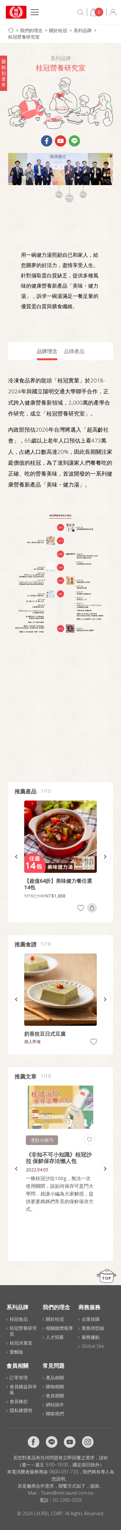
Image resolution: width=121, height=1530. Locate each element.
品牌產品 (74, 351)
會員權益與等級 (23, 1389)
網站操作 (55, 1404)
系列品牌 (83, 30)
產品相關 (55, 1377)
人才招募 (55, 1337)
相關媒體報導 (59, 1328)
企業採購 (91, 1319)
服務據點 (91, 1337)
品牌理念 (47, 351)
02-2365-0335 (67, 1500)
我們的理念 (31, 30)
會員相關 (55, 1395)
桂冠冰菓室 (21, 1343)
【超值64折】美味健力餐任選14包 (58, 884)
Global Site (93, 1346)
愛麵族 (16, 1352)
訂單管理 (19, 1377)
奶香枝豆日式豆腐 (45, 1033)
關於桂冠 (58, 30)
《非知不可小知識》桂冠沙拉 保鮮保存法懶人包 (59, 1158)
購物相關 (55, 1386)
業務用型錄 (93, 1328)
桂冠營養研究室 (24, 37)
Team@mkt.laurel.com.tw (67, 1493)
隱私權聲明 (21, 1410)
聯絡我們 (55, 1413)
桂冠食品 (19, 1319)
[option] (60, 857)
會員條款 (19, 1401)
